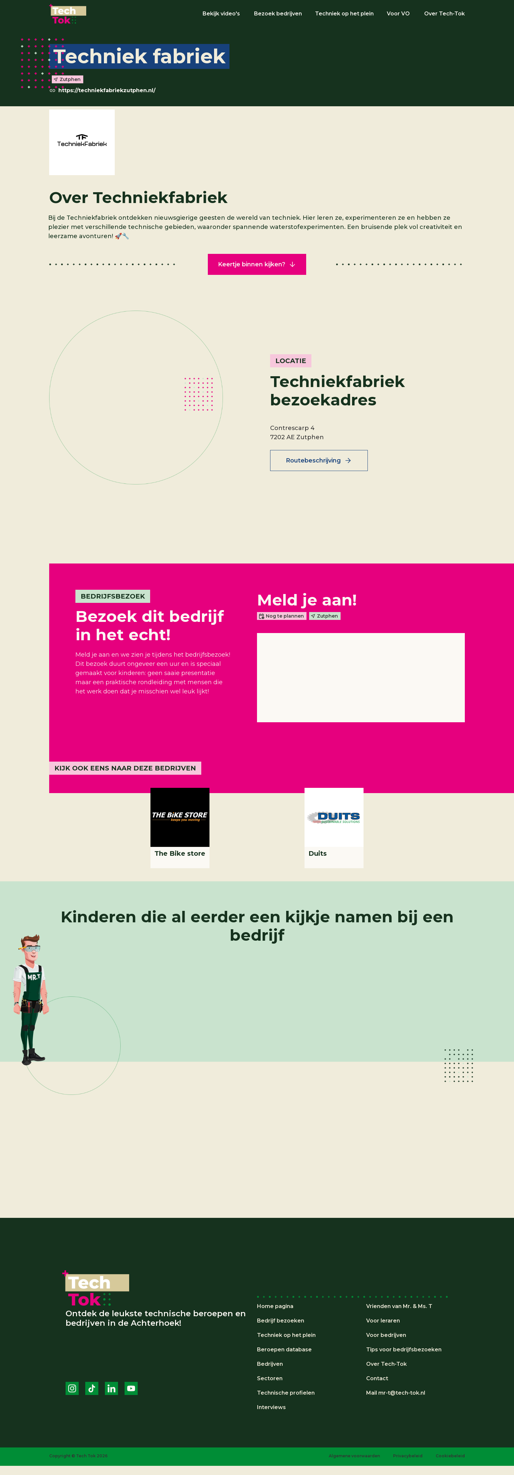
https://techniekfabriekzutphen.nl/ (106, 90)
